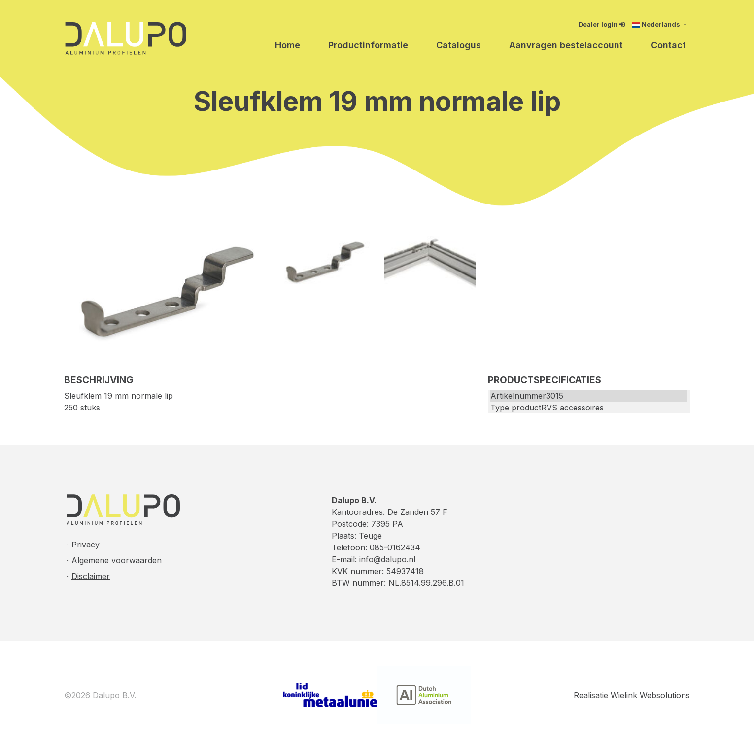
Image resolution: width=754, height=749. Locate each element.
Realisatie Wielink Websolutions (632, 695)
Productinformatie (368, 45)
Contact (668, 45)
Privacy (85, 544)
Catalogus (458, 45)
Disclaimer (90, 576)
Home (287, 45)
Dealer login (598, 24)
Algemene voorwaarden (116, 560)
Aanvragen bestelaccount (566, 45)
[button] (659, 24)
